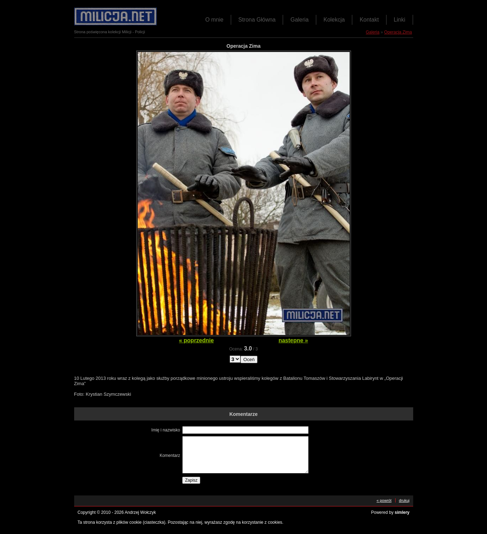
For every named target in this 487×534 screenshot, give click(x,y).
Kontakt (369, 20)
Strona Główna (257, 20)
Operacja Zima (398, 32)
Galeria (299, 20)
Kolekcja (334, 20)
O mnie (214, 20)
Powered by (390, 512)
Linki (399, 20)
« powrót (383, 500)
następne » (293, 340)
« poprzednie (196, 340)
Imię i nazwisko (166, 430)
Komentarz (170, 455)
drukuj (404, 500)
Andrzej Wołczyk (140, 512)
